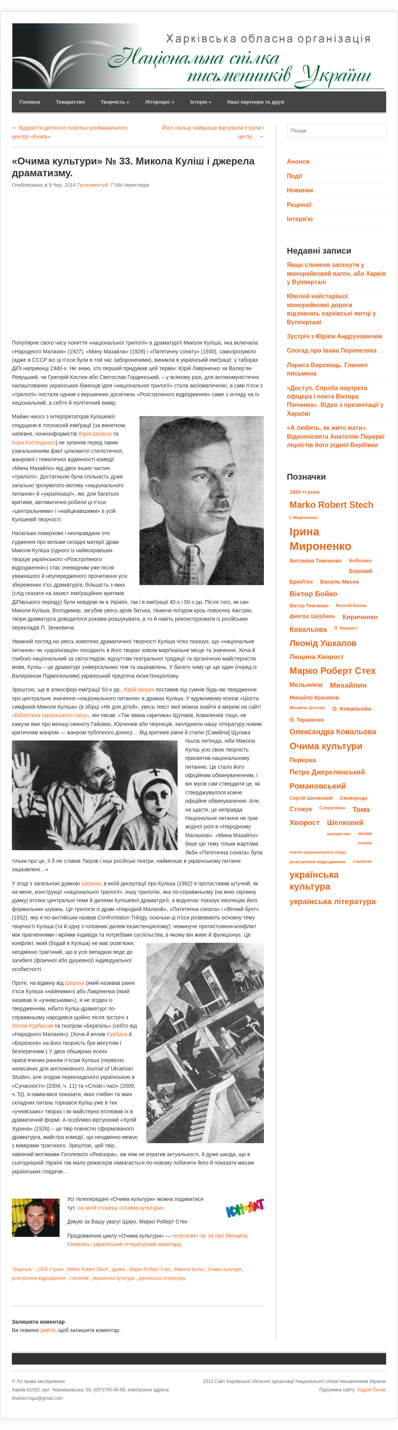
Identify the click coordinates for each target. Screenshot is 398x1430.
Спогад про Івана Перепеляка (332, 350)
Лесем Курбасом (32, 1026)
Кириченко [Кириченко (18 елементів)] (360, 617)
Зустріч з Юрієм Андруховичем (334, 336)
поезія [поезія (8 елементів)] (365, 843)
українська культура (113, 1278)
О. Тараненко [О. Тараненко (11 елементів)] (307, 720)
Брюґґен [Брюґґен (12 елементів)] (301, 582)
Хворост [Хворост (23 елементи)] (305, 822)
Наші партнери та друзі (255, 102)
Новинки (300, 190)
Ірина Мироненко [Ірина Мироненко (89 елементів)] (320, 538)
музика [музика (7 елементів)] (365, 833)
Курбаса (117, 1034)
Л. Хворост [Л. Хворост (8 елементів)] (346, 628)
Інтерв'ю (300, 219)
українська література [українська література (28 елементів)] (333, 901)
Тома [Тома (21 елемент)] (361, 809)
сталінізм (79, 1278)
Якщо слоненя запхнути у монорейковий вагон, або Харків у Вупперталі (336, 273)
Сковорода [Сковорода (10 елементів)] (353, 798)
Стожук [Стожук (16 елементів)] (301, 809)
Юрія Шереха (95, 434)
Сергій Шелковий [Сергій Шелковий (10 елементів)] (311, 798)
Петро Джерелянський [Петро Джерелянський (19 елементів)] (327, 772)
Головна (29, 102)
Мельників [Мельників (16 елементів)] (306, 684)
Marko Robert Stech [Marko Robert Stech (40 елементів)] (332, 505)
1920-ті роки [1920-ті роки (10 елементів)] (304, 492)
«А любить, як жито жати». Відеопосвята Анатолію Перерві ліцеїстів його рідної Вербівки (336, 436)
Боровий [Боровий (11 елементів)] (360, 571)
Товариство (70, 102)
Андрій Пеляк (371, 1390)
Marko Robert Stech (87, 1269)
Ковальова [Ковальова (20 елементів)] (308, 629)
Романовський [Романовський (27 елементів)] (318, 785)
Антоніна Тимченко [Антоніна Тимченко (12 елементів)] (316, 561)
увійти (47, 1330)
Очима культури (225, 1269)
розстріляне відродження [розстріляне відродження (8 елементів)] (317, 861)
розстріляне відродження (38, 1278)
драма (118, 1269)
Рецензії (299, 205)
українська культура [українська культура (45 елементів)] (314, 880)
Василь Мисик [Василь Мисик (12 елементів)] (339, 582)
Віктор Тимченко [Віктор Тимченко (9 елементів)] (309, 605)
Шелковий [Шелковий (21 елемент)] (345, 822)
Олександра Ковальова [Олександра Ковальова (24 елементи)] (333, 731)
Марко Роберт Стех (149, 1269)
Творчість (115, 102)
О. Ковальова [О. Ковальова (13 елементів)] (351, 708)
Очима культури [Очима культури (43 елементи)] (326, 746)
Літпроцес (159, 102)
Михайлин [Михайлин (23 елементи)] (348, 685)
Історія (200, 102)
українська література (162, 1278)
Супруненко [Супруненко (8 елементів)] (332, 807)
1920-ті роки (51, 1269)
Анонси (298, 161)
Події (294, 176)
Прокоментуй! (93, 185)
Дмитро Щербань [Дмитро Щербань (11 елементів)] (312, 616)
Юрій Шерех (139, 690)
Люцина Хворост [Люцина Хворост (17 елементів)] (317, 657)
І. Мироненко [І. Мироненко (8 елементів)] (304, 517)
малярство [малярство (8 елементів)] (339, 833)
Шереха (91, 883)
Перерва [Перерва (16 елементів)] (303, 760)
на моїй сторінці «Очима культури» (121, 1208)
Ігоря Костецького (34, 442)
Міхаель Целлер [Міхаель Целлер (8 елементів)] (307, 707)
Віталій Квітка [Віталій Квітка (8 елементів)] (351, 605)
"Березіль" (23, 1269)
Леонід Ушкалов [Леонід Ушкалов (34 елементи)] (323, 643)
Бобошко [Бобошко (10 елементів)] (360, 560)
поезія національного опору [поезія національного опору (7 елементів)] (318, 852)
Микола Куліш (189, 1269)
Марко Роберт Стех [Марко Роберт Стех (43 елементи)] (333, 670)
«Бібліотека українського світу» (50, 715)
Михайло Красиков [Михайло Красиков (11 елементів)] (314, 698)
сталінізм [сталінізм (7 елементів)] (362, 861)
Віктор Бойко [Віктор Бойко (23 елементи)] (313, 594)
